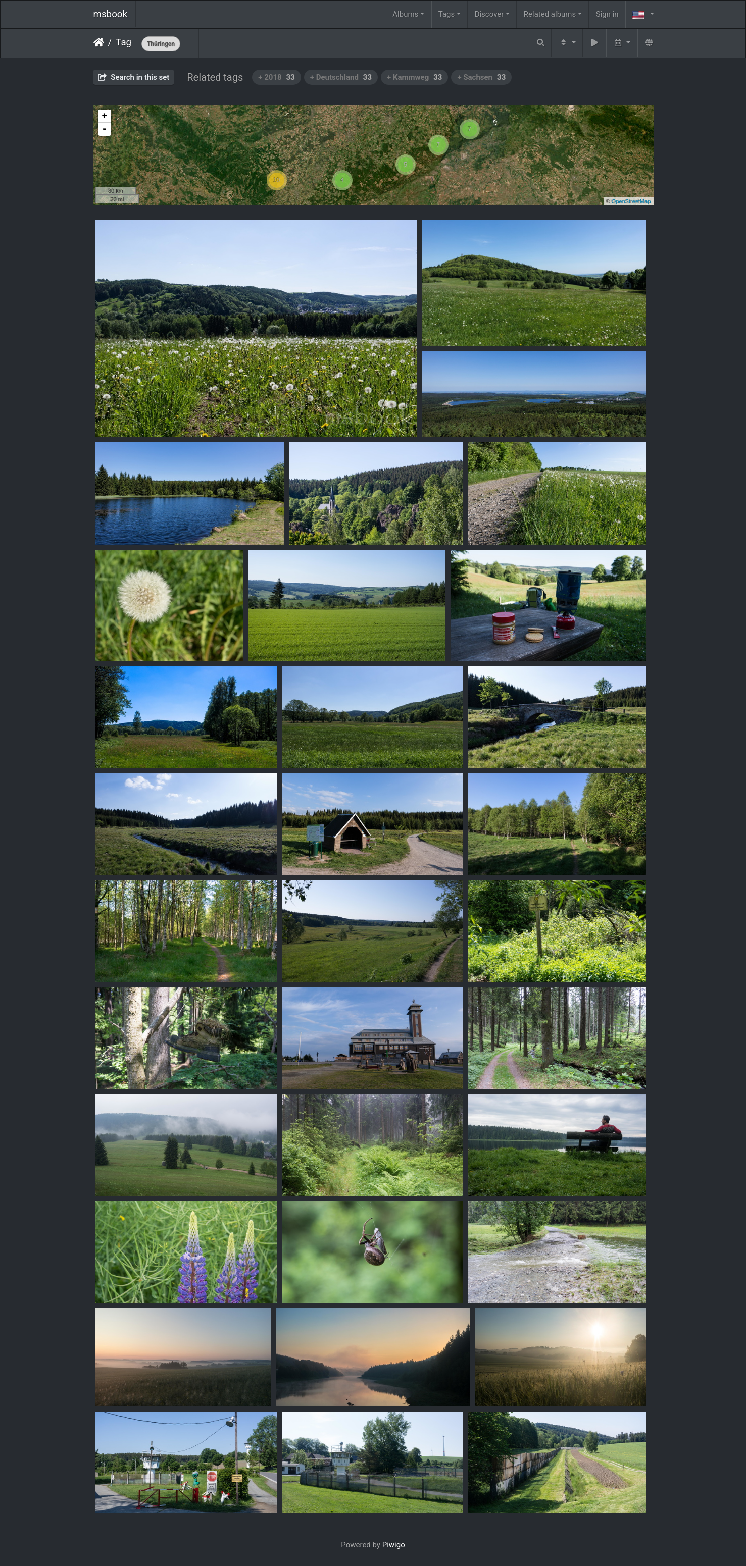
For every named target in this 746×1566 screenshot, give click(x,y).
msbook (110, 14)
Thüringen (161, 43)
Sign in (607, 14)
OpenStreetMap (631, 201)
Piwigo (393, 1544)
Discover (489, 14)
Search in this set (134, 77)
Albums (405, 14)
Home (98, 42)
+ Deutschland (341, 77)
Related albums (550, 14)
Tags (446, 14)
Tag (123, 42)
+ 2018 (276, 77)
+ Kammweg (414, 77)
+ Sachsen (481, 77)
